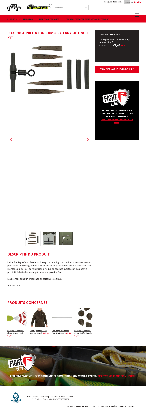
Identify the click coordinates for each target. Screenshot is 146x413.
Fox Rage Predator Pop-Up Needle (60, 331)
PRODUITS (12, 19)
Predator (31, 5)
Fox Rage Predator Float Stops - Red (15, 331)
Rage (10, 5)
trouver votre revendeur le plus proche (117, 70)
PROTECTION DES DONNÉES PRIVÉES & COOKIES (113, 406)
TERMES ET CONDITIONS (77, 406)
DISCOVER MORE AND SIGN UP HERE (117, 121)
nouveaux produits (49, 19)
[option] (49, 71)
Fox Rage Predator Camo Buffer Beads (83, 331)
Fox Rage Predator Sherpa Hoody (38, 331)
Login (127, 2)
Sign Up (137, 2)
